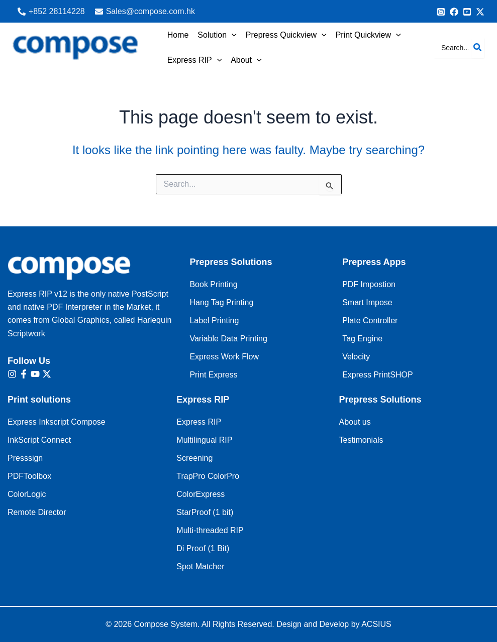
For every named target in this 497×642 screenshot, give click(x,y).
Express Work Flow (224, 356)
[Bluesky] (480, 12)
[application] (230, 35)
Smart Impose (367, 302)
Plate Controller (369, 320)
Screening (194, 458)
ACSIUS (376, 624)
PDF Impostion (368, 284)
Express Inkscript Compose (57, 422)
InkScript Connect (39, 440)
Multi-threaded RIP (209, 530)
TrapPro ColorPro (207, 476)
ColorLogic (27, 494)
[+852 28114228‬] (51, 12)
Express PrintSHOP (377, 374)
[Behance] (467, 12)
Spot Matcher (200, 566)
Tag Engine (362, 338)
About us (355, 422)
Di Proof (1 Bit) (202, 548)
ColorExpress (200, 494)
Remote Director (37, 512)
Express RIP (198, 422)
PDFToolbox (29, 476)
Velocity (356, 356)
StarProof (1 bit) (204, 512)
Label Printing (214, 320)
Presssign (25, 458)
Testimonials (361, 440)
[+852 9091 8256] (441, 12)
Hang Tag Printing (221, 302)
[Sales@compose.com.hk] (145, 12)
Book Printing (213, 284)
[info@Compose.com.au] (454, 12)
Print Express (213, 374)
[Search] (477, 48)
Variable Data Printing (228, 338)
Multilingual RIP (204, 440)
